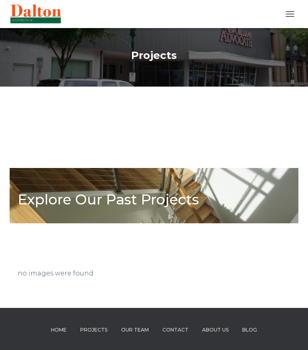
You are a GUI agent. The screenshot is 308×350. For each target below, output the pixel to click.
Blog (249, 330)
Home (59, 330)
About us (215, 330)
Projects (93, 330)
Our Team (135, 330)
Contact (175, 330)
